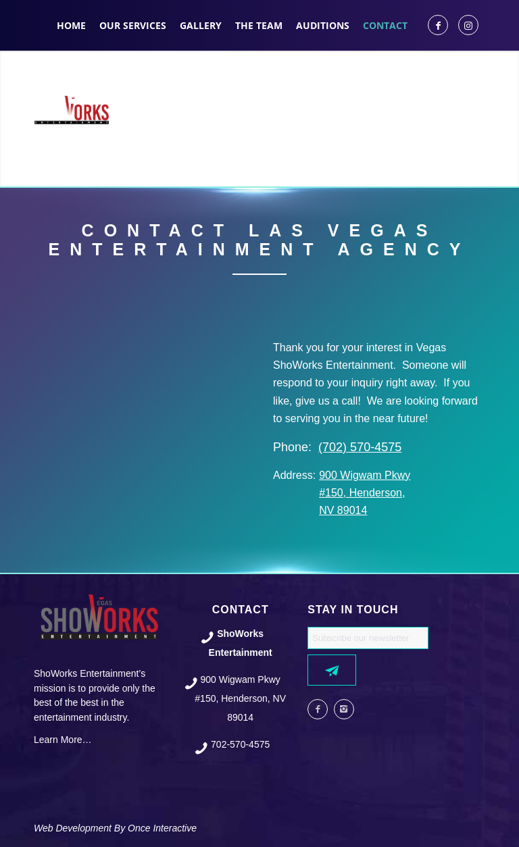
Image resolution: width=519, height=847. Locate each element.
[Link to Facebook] (438, 25)
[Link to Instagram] (468, 25)
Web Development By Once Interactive (115, 828)
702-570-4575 (240, 744)
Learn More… (63, 739)
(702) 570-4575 (359, 447)
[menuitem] (71, 25)
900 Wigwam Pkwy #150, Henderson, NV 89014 (364, 493)
